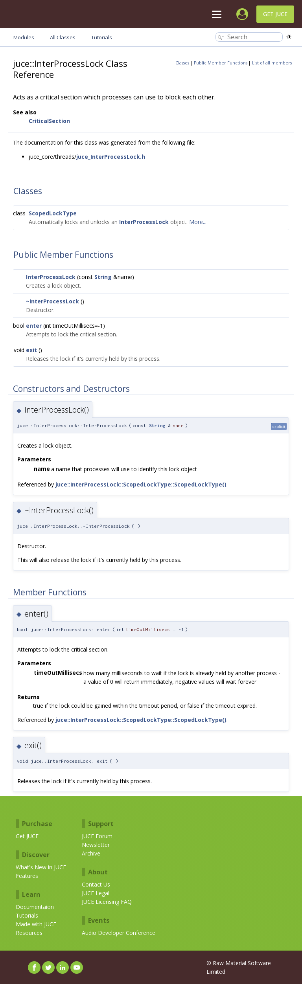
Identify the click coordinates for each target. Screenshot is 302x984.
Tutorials (27, 915)
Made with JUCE (36, 924)
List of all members (272, 63)
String (103, 277)
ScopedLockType (53, 213)
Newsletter (96, 844)
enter (34, 325)
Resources (29, 932)
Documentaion (35, 907)
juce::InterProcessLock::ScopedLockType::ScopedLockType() (140, 484)
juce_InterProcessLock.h (110, 156)
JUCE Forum (97, 836)
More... (197, 222)
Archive (91, 853)
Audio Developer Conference (118, 932)
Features (27, 875)
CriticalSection (49, 121)
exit (31, 350)
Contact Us (96, 884)
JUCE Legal (95, 893)
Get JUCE (275, 14)
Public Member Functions (220, 63)
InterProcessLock (144, 222)
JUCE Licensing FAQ (107, 901)
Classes (182, 63)
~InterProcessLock (52, 301)
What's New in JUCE (41, 867)
